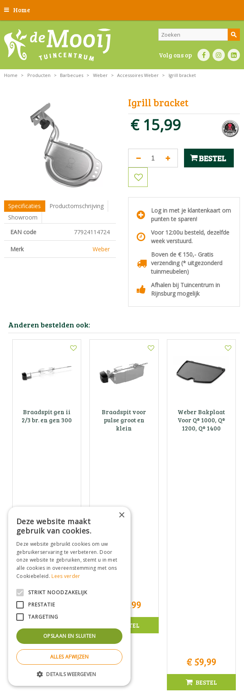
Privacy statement (140, 655)
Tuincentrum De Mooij (183, 517)
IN (219, 55)
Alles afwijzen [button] (69, 656)
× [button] (121, 515)
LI (234, 55)
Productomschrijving (76, 206)
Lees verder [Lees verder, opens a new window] (65, 576)
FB (203, 55)
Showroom (23, 217)
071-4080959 (186, 543)
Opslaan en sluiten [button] (69, 636)
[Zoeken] (199, 35)
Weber (101, 249)
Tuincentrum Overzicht (143, 673)
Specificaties (24, 206)
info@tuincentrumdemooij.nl (185, 552)
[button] (69, 674)
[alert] (69, 596)
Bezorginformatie (184, 655)
